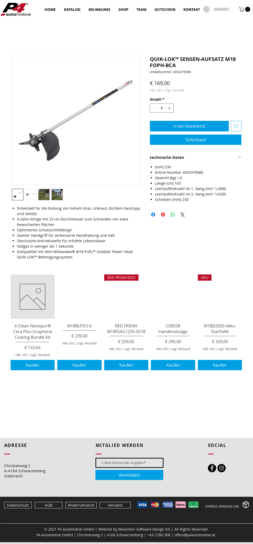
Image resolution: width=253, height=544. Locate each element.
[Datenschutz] (18, 505)
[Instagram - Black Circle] (221, 468)
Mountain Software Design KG (144, 529)
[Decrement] (154, 108)
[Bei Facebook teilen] (153, 214)
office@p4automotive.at (195, 534)
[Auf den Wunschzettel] (236, 126)
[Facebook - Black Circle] (212, 468)
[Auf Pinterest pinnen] (163, 214)
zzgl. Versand (174, 90)
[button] (245, 9)
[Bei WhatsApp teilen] (173, 214)
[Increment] (170, 108)
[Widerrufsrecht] (81, 505)
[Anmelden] (129, 475)
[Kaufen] (33, 365)
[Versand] (115, 505)
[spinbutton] (162, 108)
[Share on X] (182, 214)
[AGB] (48, 505)
